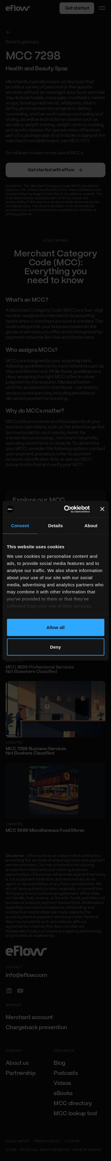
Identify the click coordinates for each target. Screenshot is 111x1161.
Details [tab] (55, 525)
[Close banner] (102, 509)
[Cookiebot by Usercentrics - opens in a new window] (67, 509)
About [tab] (90, 525)
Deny (55, 646)
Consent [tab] (20, 525)
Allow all (55, 627)
